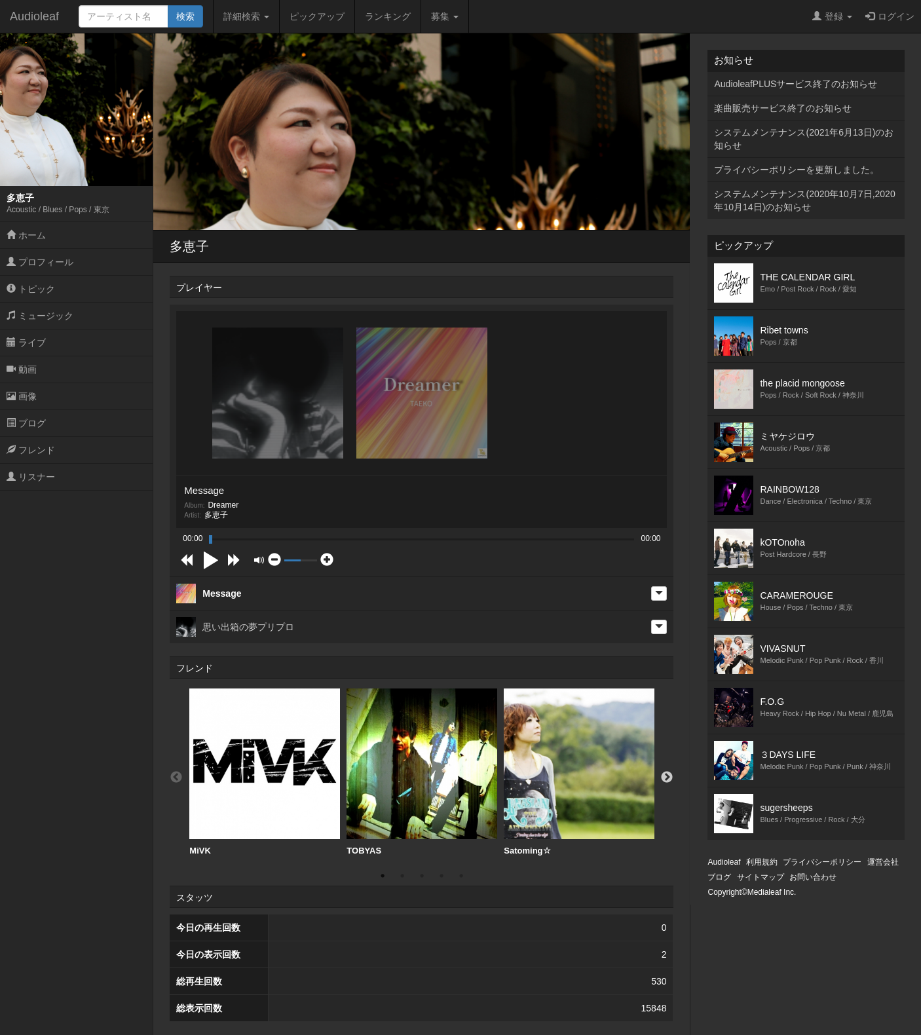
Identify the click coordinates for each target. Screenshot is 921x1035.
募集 (445, 16)
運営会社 (883, 862)
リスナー (31, 477)
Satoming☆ (579, 772)
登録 (832, 16)
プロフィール (40, 262)
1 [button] (382, 875)
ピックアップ (317, 16)
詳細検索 (246, 16)
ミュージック (40, 315)
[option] (264, 772)
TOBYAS (422, 772)
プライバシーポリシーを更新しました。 (796, 169)
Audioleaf (34, 16)
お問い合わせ (812, 877)
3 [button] (421, 875)
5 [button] (461, 875)
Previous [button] (176, 777)
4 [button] (441, 875)
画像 (22, 396)
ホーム (26, 235)
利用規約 (762, 862)
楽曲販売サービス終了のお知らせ (783, 108)
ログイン (889, 16)
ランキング (388, 16)
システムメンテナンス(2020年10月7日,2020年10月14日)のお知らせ (804, 200)
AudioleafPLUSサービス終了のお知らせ (795, 84)
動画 (22, 369)
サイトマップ (760, 877)
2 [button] (402, 875)
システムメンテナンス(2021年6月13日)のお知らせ (803, 139)
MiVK (264, 772)
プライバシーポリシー (822, 862)
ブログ (26, 423)
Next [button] (666, 777)
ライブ (26, 342)
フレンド (31, 450)
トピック (31, 289)
